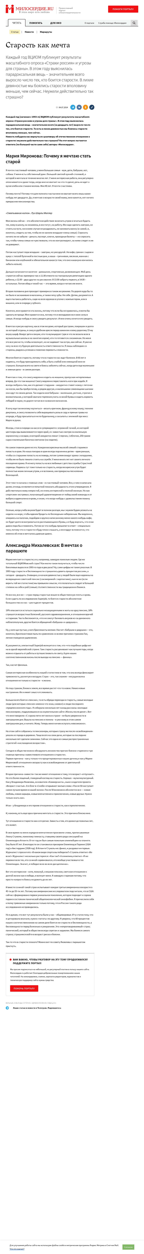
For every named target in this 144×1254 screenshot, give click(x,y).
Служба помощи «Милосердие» (112, 23)
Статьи (15, 31)
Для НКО (55, 23)
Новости (29, 31)
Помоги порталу (123, 9)
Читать (16, 22)
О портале (89, 23)
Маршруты (46, 31)
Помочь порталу (24, 988)
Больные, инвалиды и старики (18, 1003)
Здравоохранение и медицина (44, 1003)
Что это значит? (17, 1249)
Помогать (35, 23)
